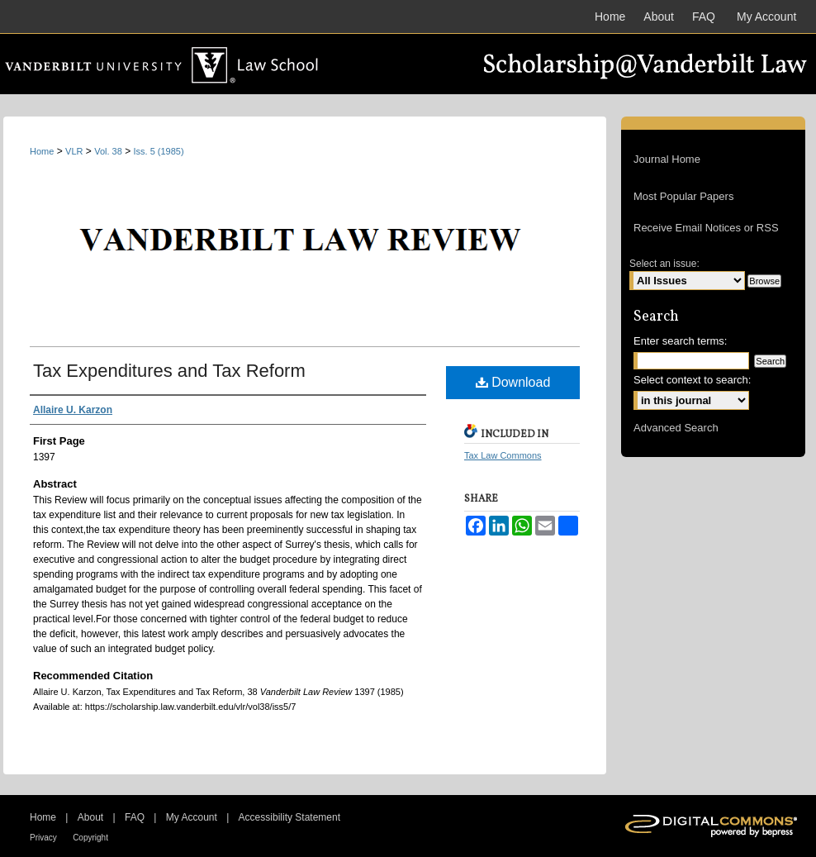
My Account (191, 817)
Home (42, 151)
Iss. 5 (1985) (159, 151)
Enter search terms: (680, 341)
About (90, 817)
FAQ (135, 817)
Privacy (43, 837)
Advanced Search (676, 427)
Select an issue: (664, 263)
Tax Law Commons (503, 455)
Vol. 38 (108, 151)
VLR (74, 151)
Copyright (90, 837)
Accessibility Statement (289, 817)
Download (513, 382)
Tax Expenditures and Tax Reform (169, 370)
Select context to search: (692, 380)
